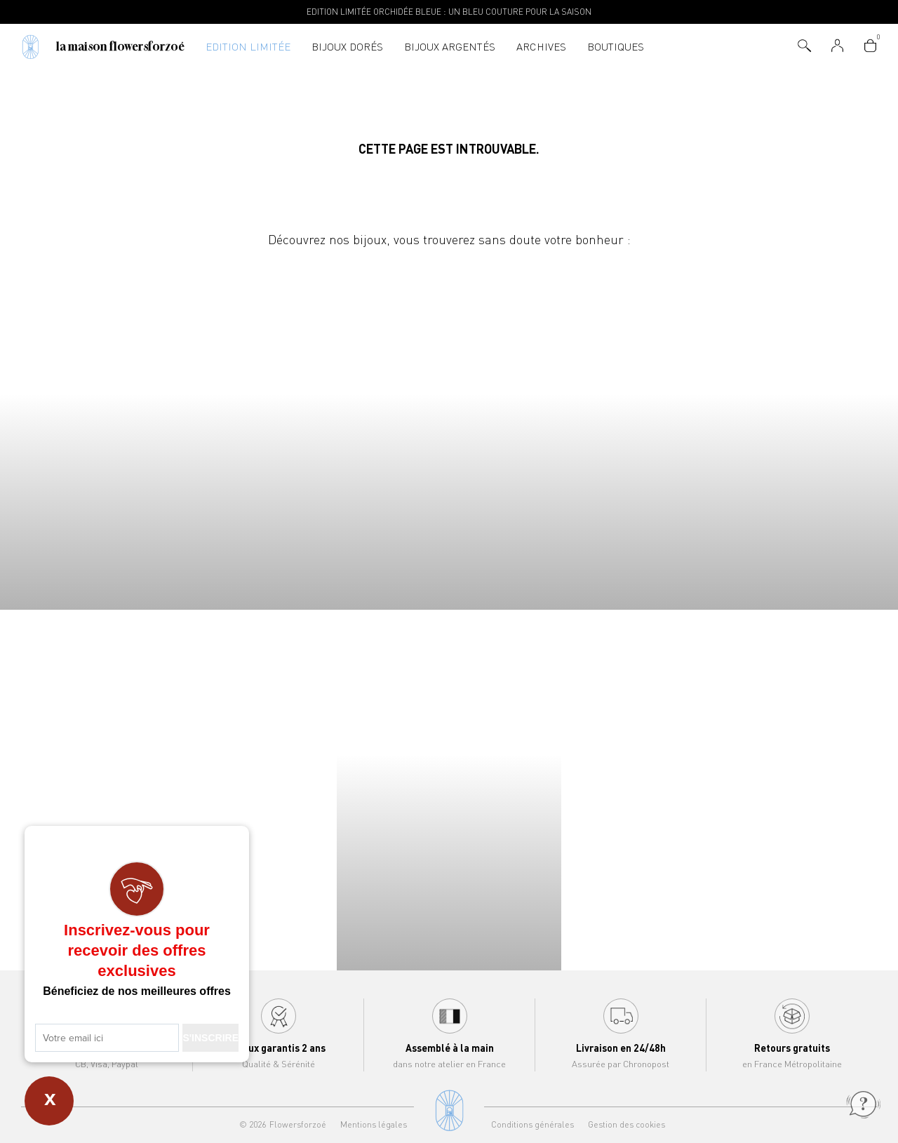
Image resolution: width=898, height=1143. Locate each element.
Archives (541, 46)
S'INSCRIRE (210, 1037)
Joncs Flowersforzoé (786, 430)
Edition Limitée (248, 46)
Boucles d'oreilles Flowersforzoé (561, 430)
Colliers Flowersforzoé (112, 430)
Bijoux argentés (449, 46)
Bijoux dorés (347, 46)
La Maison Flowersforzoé (120, 46)
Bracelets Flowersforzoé (336, 430)
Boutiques (615, 46)
